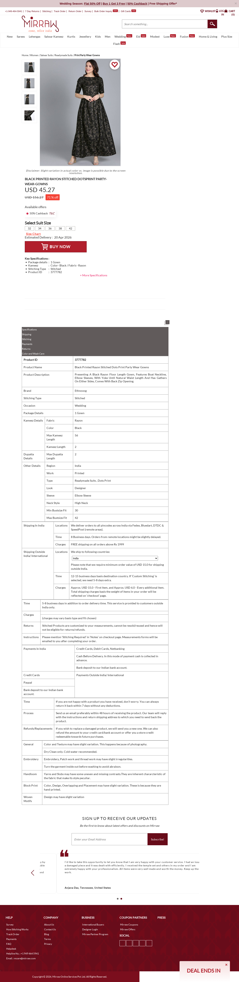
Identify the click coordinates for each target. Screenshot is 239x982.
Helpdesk (11, 948)
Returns (26, 348)
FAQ (8, 943)
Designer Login (90, 929)
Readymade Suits (86, 480)
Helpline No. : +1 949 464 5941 (22, 953)
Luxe (170, 36)
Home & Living (208, 36)
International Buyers (93, 924)
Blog (46, 934)
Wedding (123, 36)
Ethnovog (81, 390)
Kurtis (71, 36)
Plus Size (226, 36)
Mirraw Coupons (129, 924)
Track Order (59, 11)
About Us (49, 924)
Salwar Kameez (53, 36)
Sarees (21, 36)
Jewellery (85, 36)
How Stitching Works (17, 929)
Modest (155, 36)
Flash (119, 43)
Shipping (26, 334)
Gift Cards (128, 11)
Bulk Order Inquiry (103, 11)
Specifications (29, 329)
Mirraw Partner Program (95, 934)
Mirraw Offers (127, 929)
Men (107, 36)
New (10, 36)
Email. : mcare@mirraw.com (21, 958)
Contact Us (50, 929)
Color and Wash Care (33, 353)
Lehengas (34, 36)
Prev (34, 872)
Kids (98, 36)
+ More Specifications (93, 275)
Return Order (75, 11)
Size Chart (33, 233)
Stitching (26, 339)
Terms (47, 939)
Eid (141, 36)
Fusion (187, 36)
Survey (87, 11)
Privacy (48, 943)
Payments (27, 343)
